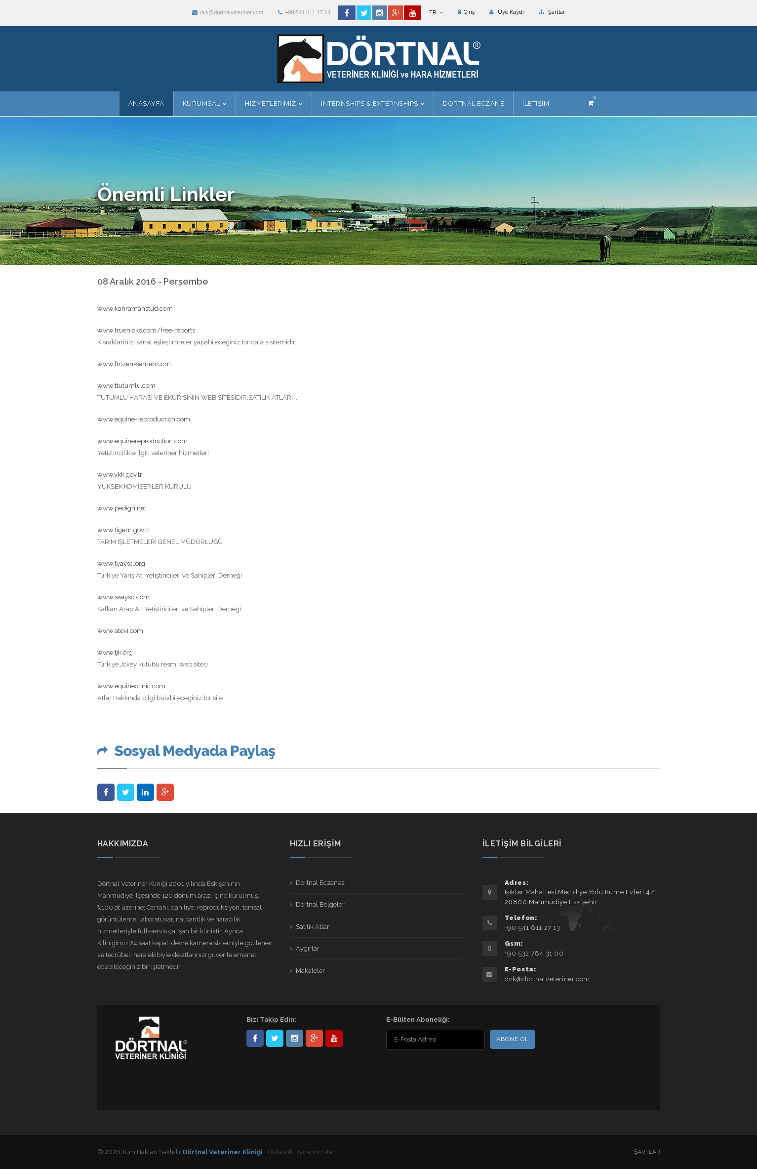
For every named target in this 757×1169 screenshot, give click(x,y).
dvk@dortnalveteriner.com (227, 12)
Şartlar (552, 12)
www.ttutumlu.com (126, 385)
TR (436, 12)
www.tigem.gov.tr (123, 530)
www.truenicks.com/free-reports (147, 330)
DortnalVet (274, 1038)
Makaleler (310, 970)
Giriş (466, 12)
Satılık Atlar (312, 926)
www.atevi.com (120, 630)
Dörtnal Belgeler (320, 904)
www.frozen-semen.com (134, 364)
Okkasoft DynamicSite (299, 1152)
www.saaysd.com (123, 597)
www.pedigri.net (121, 508)
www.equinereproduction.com (142, 441)
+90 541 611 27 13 (304, 12)
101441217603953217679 (314, 1038)
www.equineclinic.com (131, 686)
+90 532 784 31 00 (534, 953)
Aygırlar (307, 948)
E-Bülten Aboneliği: (418, 1019)
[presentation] (450, 1071)
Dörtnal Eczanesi (321, 882)
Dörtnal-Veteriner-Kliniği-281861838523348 (255, 1038)
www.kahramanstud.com (135, 308)
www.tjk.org (115, 652)
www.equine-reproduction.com (143, 419)
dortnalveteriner (294, 1038)
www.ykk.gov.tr (119, 474)
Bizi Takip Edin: (271, 1019)
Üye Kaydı (506, 12)
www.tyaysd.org (121, 563)
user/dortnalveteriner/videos (334, 1038)
